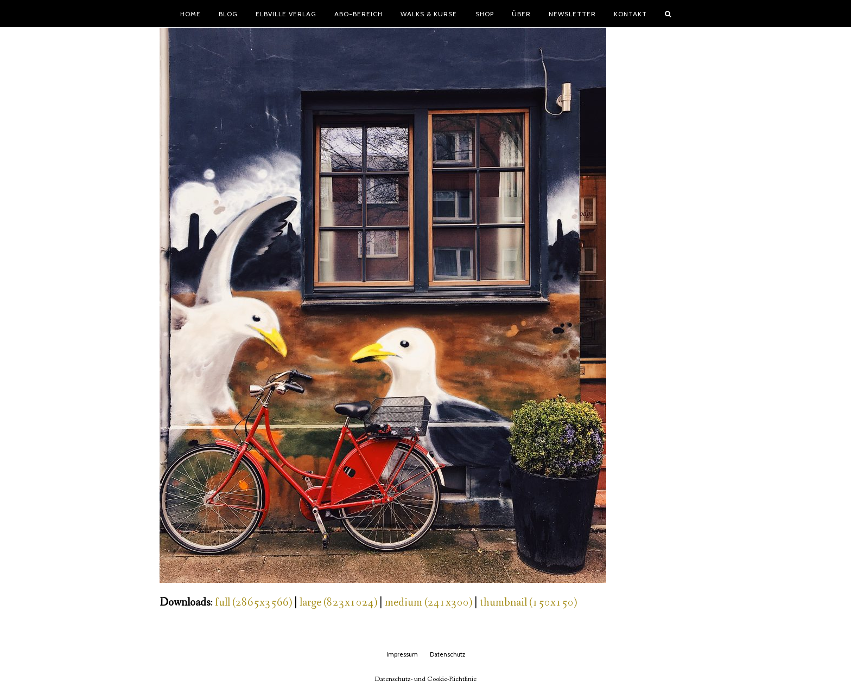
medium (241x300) (428, 602)
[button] (668, 13)
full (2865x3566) (253, 602)
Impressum (402, 654)
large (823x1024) (338, 602)
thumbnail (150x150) (528, 602)
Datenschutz (447, 654)
